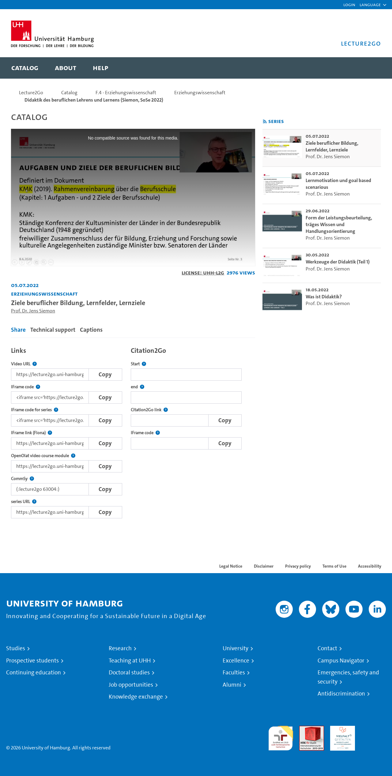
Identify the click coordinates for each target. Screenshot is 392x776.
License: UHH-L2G (203, 272)
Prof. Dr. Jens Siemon (33, 311)
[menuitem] (24, 68)
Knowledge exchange (136, 697)
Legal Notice (230, 566)
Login (349, 4)
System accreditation (373, 733)
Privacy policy (298, 566)
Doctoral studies (129, 673)
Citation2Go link (149, 410)
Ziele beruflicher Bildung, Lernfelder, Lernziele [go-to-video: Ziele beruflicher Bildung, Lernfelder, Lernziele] (332, 146)
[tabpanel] (133, 431)
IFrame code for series (34, 410)
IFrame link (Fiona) (31, 433)
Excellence (236, 661)
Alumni (232, 685)
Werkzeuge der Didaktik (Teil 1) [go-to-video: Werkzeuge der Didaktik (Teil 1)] (338, 262)
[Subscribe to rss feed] (264, 121)
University (235, 648)
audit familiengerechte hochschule (280, 736)
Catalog (69, 92)
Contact (327, 648)
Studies (15, 648)
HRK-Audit (341, 729)
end (137, 387)
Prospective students (32, 661)
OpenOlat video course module (43, 456)
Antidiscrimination (341, 694)
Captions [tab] (91, 330)
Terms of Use (334, 566)
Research (120, 648)
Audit (305, 729)
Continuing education (33, 673)
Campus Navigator (341, 661)
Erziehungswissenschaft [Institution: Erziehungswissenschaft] (44, 293)
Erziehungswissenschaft (199, 92)
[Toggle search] (370, 68)
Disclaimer (263, 566)
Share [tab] (18, 330)
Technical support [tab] (52, 330)
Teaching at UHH (130, 661)
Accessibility (369, 566)
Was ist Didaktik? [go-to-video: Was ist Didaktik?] (324, 296)
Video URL (24, 364)
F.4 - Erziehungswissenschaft (126, 92)
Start (138, 364)
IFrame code (25, 387)
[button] (370, 4)
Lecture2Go (31, 92)
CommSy (22, 479)
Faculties (234, 673)
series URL (23, 501)
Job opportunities (131, 685)
